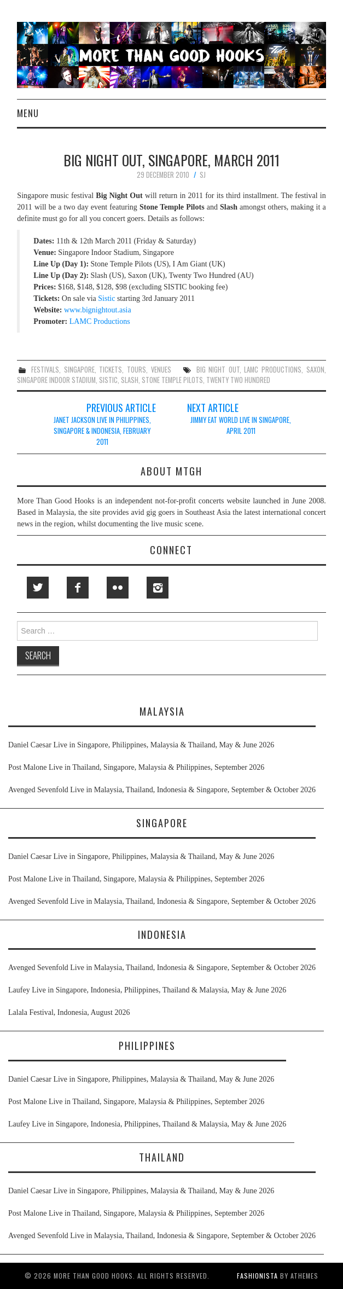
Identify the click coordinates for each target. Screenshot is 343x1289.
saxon (315, 369)
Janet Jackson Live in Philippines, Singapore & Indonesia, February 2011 (102, 431)
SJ (203, 175)
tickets (110, 369)
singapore (79, 369)
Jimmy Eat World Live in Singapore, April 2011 (240, 425)
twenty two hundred (238, 380)
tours (136, 369)
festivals (45, 369)
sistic (108, 380)
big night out (218, 369)
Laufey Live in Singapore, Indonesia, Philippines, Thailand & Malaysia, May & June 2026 (147, 990)
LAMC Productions (99, 321)
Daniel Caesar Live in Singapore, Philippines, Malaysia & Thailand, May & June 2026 (141, 745)
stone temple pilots (172, 380)
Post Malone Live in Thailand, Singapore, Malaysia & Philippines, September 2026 (136, 767)
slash (129, 380)
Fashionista (257, 1275)
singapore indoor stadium (56, 380)
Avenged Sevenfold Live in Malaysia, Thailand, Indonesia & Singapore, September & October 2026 (162, 790)
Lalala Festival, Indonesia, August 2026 (69, 1012)
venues (161, 369)
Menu (28, 113)
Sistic (106, 298)
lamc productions (272, 369)
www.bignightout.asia (97, 310)
